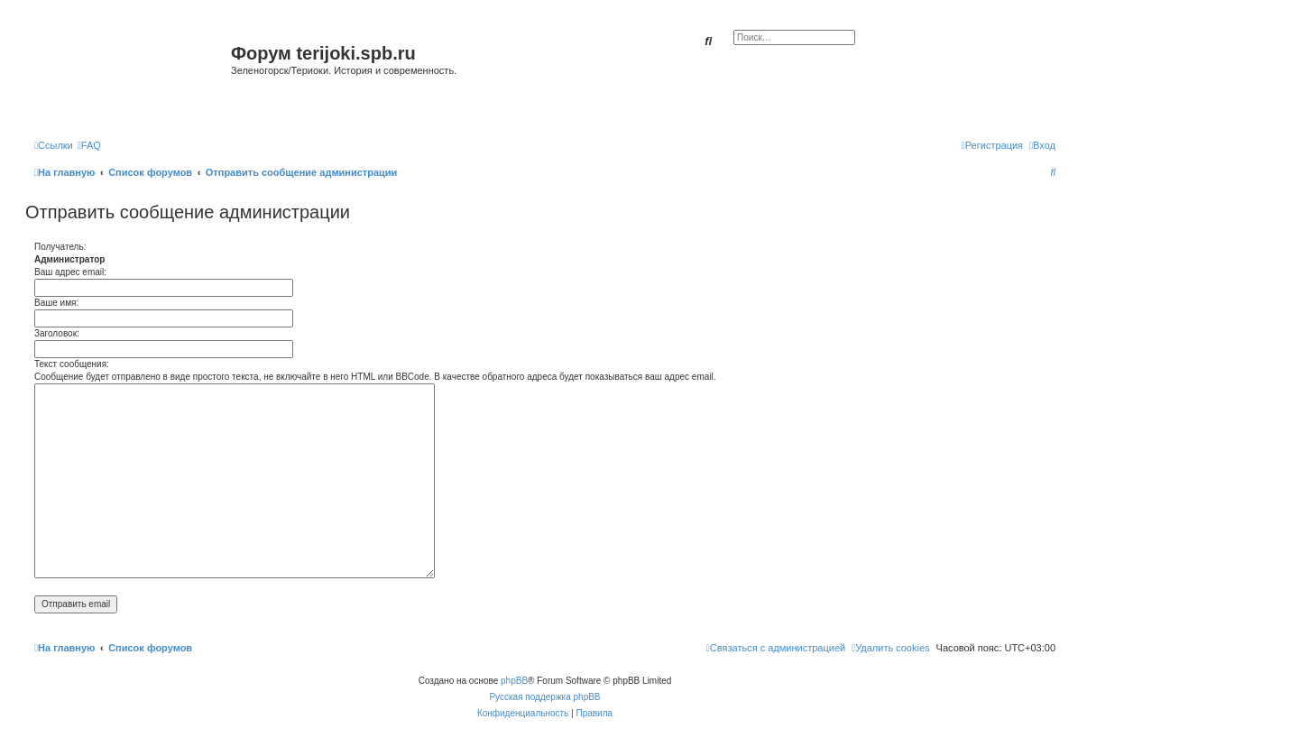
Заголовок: (56, 333)
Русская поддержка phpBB (544, 697)
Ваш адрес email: (70, 272)
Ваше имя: (56, 303)
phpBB (514, 681)
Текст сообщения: (71, 364)
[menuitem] (89, 145)
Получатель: (60, 247)
